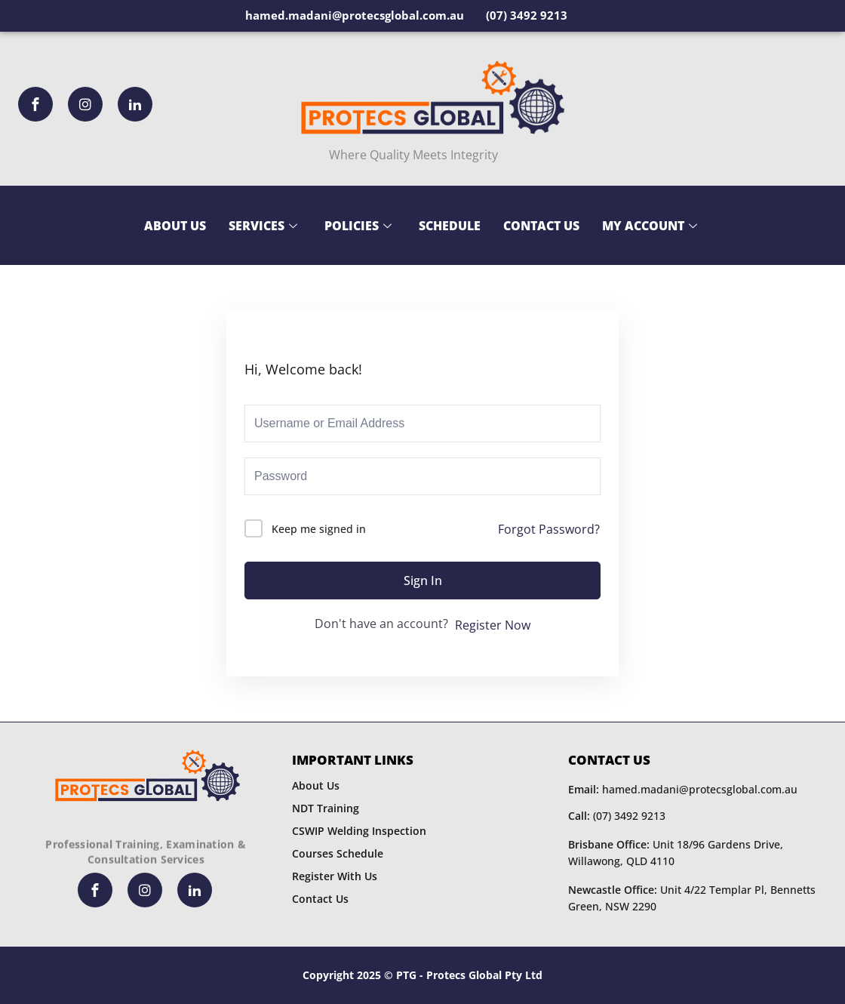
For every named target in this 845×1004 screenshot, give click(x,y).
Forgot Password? (549, 529)
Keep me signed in (319, 529)
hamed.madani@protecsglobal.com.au (682, 789)
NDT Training (325, 808)
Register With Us (334, 876)
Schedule (450, 225)
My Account (649, 225)
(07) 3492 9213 (616, 815)
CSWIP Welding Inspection (359, 831)
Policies (358, 225)
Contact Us (541, 225)
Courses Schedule (337, 853)
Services (263, 225)
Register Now (492, 625)
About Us (175, 225)
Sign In (423, 580)
